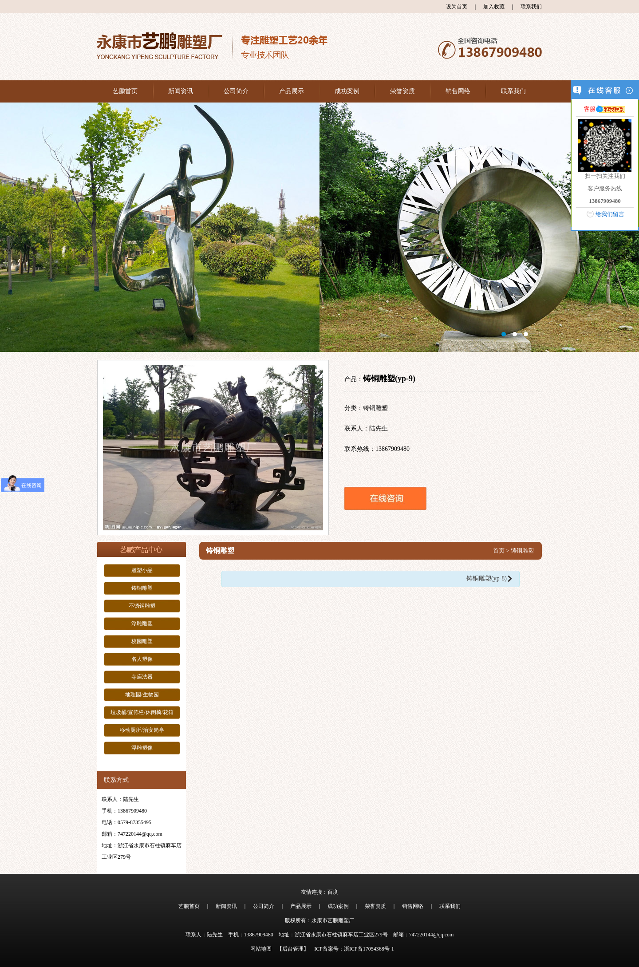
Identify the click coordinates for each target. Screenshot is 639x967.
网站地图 (261, 949)
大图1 (319, 227)
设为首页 (456, 7)
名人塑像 (142, 659)
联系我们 (531, 7)
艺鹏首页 (125, 91)
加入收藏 (494, 7)
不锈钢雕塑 (142, 606)
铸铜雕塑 (142, 588)
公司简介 (236, 91)
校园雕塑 (142, 641)
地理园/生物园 (141, 694)
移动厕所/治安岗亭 (142, 730)
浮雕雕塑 (142, 623)
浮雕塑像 (142, 748)
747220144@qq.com (140, 834)
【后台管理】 (293, 949)
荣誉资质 (402, 91)
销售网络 (458, 91)
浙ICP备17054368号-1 (369, 949)
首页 (499, 550)
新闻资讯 (180, 91)
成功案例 (347, 91)
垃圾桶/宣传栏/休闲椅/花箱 (142, 712)
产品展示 (291, 91)
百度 (332, 892)
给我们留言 (610, 214)
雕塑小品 (142, 570)
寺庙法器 (142, 677)
